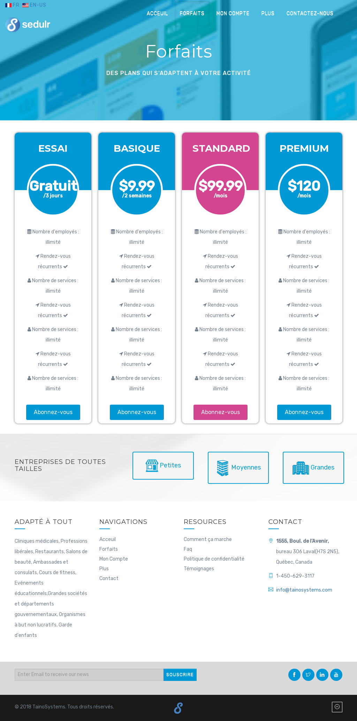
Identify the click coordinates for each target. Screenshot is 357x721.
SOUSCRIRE (180, 674)
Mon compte (233, 13)
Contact (109, 578)
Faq (188, 549)
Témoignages (199, 569)
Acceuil (157, 13)
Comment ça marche (208, 539)
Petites (163, 465)
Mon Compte (113, 559)
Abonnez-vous (53, 412)
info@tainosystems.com (304, 590)
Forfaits (192, 13)
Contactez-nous (310, 13)
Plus (268, 13)
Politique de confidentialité (214, 559)
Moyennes (238, 467)
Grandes (313, 467)
